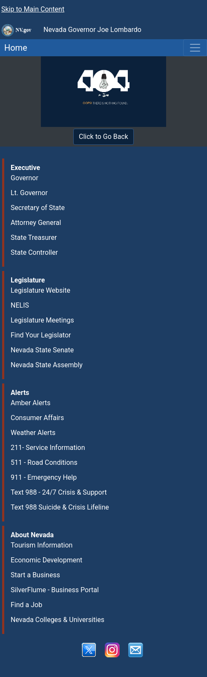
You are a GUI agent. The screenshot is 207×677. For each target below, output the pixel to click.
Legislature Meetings (42, 320)
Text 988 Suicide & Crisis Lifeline (60, 507)
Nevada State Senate (42, 350)
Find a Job (26, 605)
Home (13, 48)
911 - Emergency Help (44, 477)
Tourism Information (41, 545)
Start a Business (35, 575)
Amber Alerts (30, 403)
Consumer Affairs (37, 418)
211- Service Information (48, 448)
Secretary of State (38, 208)
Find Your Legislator (41, 335)
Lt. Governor (29, 193)
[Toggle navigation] (195, 47)
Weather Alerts (33, 433)
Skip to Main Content (32, 9)
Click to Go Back (103, 137)
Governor (24, 178)
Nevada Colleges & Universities (57, 620)
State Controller (34, 252)
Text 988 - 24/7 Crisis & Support (59, 492)
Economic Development (46, 560)
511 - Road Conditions (44, 462)
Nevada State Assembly (47, 365)
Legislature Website (40, 290)
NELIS (20, 305)
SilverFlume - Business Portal (55, 590)
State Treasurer (34, 237)
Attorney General (36, 223)
